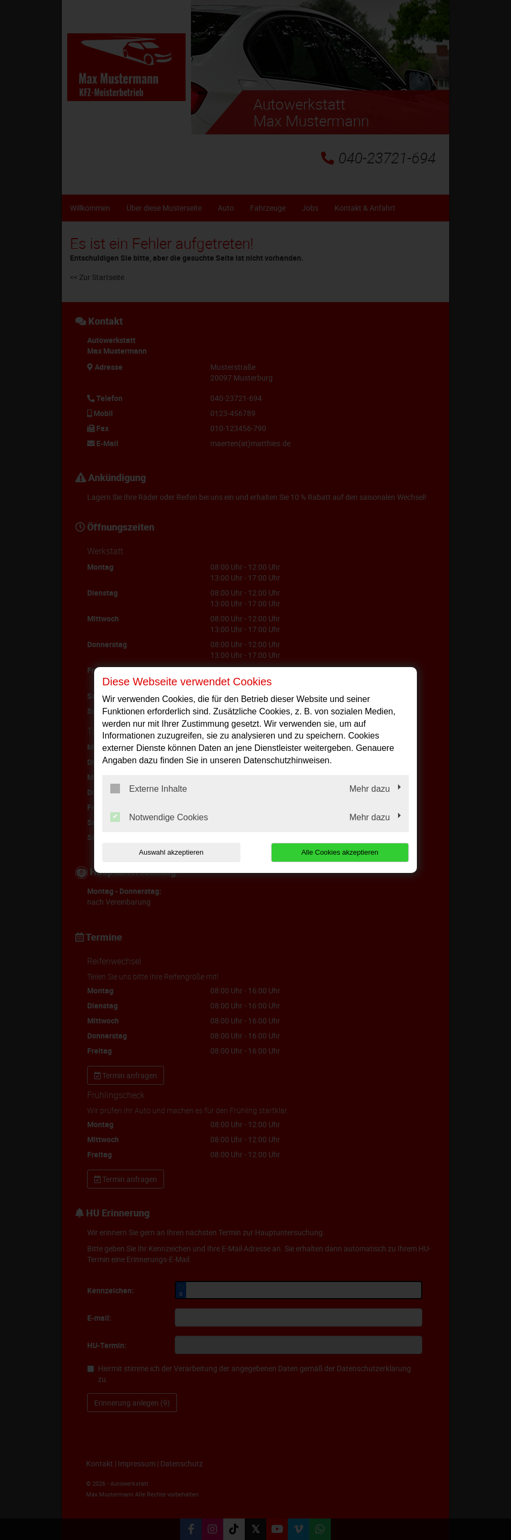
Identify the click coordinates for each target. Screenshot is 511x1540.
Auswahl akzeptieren (171, 852)
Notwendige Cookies (159, 817)
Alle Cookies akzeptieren (339, 852)
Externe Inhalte (148, 788)
